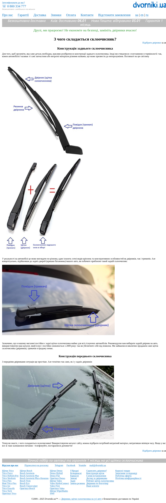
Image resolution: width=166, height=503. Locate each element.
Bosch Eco (25, 483)
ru (147, 15)
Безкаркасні (76, 473)
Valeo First (55, 486)
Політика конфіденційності (128, 478)
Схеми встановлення (96, 476)
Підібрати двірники (151, 42)
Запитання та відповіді (126, 473)
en (142, 15)
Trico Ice (6, 486)
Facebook (71, 465)
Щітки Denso (56, 471)
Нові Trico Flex (9, 483)
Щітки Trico (8, 471)
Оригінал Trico (9, 493)
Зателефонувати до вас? (13, 2)
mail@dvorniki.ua (97, 465)
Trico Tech (7, 491)
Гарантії (23, 15)
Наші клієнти (92, 486)
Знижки (56, 15)
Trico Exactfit (8, 488)
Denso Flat (55, 476)
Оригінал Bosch (27, 488)
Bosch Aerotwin (27, 473)
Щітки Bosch (26, 471)
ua (136, 15)
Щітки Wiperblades (59, 491)
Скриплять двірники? (96, 471)
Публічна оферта (123, 476)
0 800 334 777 (16, 6)
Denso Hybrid (56, 473)
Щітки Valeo (56, 481)
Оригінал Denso (57, 478)
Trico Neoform (9, 478)
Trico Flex (7, 481)
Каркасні (74, 476)
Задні (72, 481)
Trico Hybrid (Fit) (10, 476)
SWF (52, 493)
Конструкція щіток (95, 473)
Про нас (7, 15)
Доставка (40, 15)
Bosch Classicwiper (29, 486)
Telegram (59, 465)
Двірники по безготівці (97, 483)
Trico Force (7, 473)
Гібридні (74, 471)
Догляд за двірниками (96, 478)
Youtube (82, 465)
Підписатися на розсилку (36, 465)
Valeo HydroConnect (59, 483)
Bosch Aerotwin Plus (29, 476)
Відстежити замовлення (114, 15)
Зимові (73, 478)
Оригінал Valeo (57, 488)
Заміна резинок (77, 483)
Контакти (87, 15)
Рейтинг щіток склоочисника (100, 481)
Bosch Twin (25, 481)
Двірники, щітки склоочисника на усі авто (81, 499)
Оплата (71, 15)
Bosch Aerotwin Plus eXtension (34, 478)
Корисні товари (122, 471)
